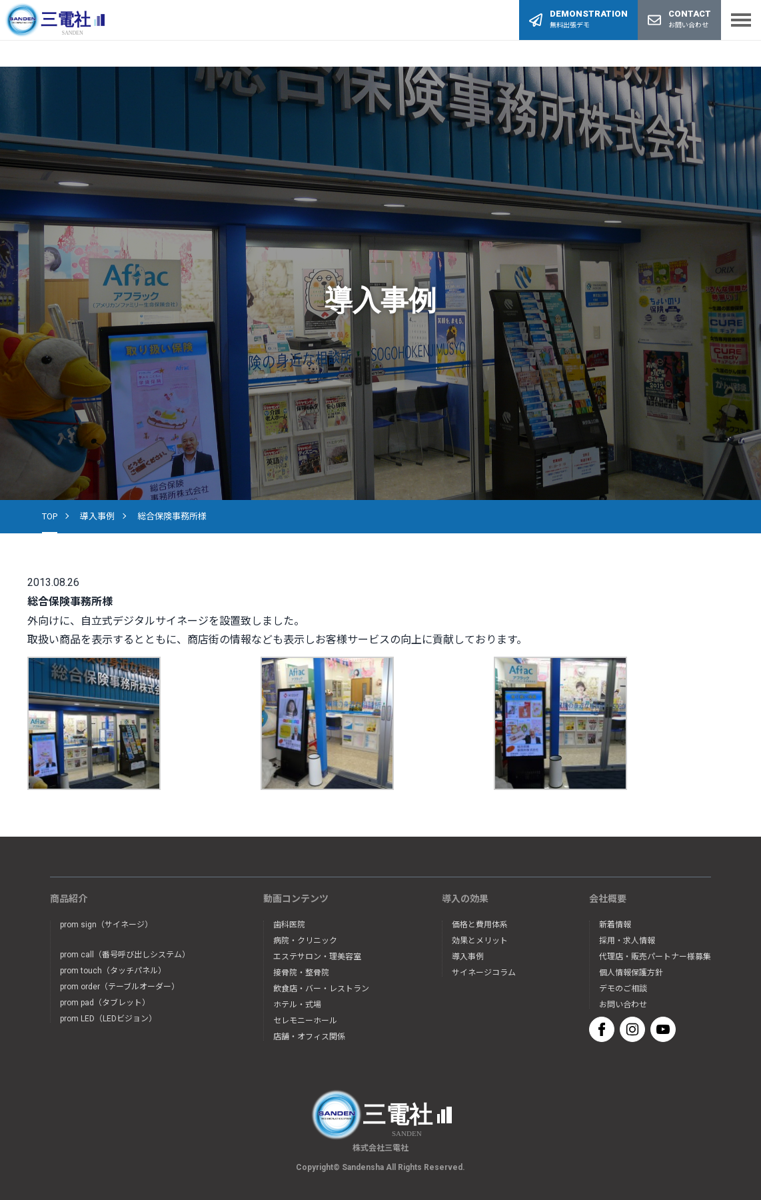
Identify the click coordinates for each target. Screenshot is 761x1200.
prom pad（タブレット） (105, 1003)
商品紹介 (68, 898)
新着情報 (615, 925)
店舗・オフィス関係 (309, 1037)
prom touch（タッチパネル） (113, 971)
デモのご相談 (623, 989)
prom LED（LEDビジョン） (108, 1019)
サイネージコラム (484, 973)
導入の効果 (465, 898)
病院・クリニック (305, 941)
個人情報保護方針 (631, 973)
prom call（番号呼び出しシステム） (125, 955)
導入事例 (97, 516)
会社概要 (607, 898)
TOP (49, 516)
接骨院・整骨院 (301, 973)
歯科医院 (289, 925)
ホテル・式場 (297, 1005)
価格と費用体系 (480, 925)
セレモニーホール (305, 1021)
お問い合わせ (623, 1005)
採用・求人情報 (627, 941)
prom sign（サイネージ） (106, 925)
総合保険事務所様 (172, 516)
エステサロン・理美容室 (317, 957)
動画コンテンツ (296, 898)
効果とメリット (480, 941)
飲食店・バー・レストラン (321, 989)
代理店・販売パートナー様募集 (655, 957)
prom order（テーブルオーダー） (119, 987)
